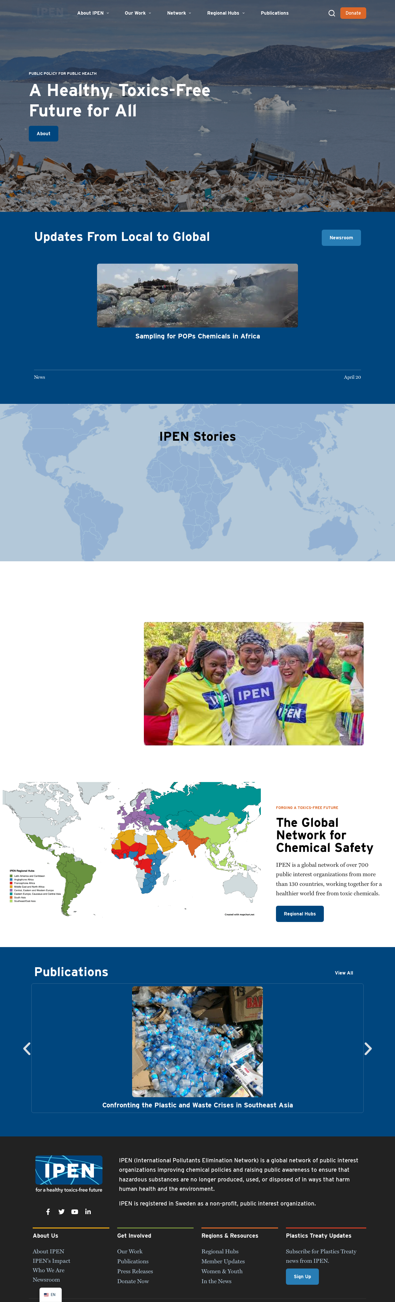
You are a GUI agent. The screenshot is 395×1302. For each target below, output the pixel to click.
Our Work (138, 13)
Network (180, 13)
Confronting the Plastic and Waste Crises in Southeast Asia (197, 1105)
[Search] (332, 13)
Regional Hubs (226, 13)
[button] (26, 1048)
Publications (275, 13)
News (39, 376)
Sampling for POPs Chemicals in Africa (197, 336)
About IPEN (93, 13)
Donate (353, 13)
